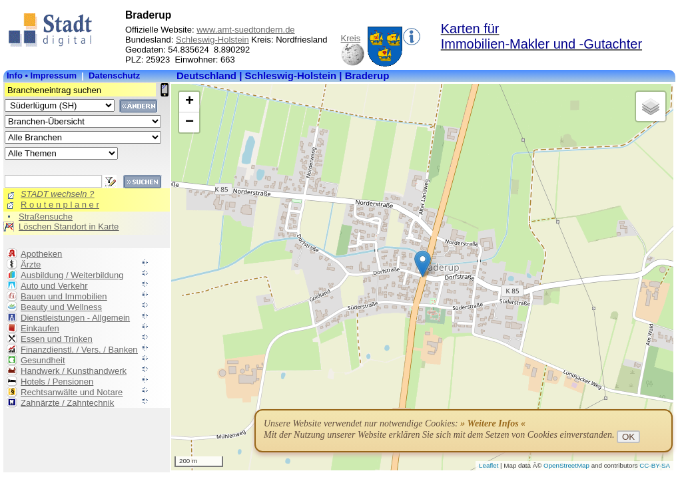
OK (628, 437)
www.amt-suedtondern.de (245, 30)
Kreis (351, 38)
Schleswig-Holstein (212, 40)
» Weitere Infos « (492, 423)
